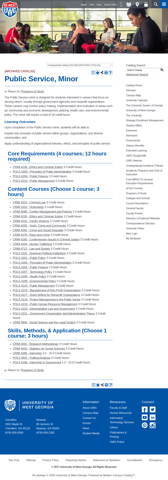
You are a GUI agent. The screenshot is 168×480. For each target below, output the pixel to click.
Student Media (91, 433)
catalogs (41, 475)
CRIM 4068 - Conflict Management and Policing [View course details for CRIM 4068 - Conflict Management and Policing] (42, 211)
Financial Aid (133, 140)
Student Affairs (134, 125)
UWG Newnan (134, 160)
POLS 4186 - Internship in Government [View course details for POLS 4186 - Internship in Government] (37, 362)
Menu (164, 4)
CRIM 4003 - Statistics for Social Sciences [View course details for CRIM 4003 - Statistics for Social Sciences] (39, 348)
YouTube (145, 417)
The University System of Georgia (144, 105)
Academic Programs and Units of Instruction (144, 172)
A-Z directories (128, 4)
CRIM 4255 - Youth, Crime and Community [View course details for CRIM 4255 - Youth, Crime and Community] (39, 225)
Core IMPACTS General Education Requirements (139, 181)
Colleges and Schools (138, 198)
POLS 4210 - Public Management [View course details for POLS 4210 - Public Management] (34, 181)
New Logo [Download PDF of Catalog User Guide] (131, 233)
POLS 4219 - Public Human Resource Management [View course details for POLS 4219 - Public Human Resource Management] (45, 304)
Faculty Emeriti (134, 213)
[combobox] (80, 65)
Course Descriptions (137, 203)
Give (99, 4)
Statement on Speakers (106, 460)
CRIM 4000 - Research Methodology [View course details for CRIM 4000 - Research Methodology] (35, 344)
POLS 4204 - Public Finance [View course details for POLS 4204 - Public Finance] (30, 176)
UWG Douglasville (136, 155)
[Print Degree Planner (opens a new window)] (93, 72)
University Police (135, 228)
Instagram (152, 425)
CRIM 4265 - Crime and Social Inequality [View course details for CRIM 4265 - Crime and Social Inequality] (38, 230)
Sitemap (31, 460)
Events (87, 423)
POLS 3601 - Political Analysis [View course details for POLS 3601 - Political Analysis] (31, 358)
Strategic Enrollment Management (144, 120)
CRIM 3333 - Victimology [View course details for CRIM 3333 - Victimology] (28, 207)
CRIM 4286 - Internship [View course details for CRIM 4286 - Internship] (27, 353)
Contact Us (89, 418)
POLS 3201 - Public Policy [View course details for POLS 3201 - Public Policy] (29, 258)
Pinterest (145, 425)
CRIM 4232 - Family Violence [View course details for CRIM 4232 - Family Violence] (31, 221)
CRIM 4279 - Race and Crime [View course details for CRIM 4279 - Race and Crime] (31, 235)
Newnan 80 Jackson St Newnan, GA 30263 (47, 424)
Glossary (131, 90)
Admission (131, 135)
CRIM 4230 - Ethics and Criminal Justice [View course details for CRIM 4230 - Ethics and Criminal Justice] (38, 167)
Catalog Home (134, 85)
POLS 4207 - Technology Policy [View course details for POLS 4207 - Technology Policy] (32, 272)
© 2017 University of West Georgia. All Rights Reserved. (84, 467)
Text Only (13, 460)
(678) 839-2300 (45, 432)
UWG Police (117, 441)
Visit (92, 4)
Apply (84, 4)
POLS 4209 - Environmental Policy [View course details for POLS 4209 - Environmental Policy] (34, 281)
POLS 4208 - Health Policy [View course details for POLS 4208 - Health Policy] (29, 276)
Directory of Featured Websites (143, 218)
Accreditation (134, 460)
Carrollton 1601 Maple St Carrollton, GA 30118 (17, 424)
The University (134, 115)
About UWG (110, 4)
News (86, 428)
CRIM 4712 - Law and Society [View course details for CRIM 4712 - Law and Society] (31, 248)
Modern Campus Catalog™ (119, 475)
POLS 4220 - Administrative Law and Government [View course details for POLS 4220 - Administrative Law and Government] (44, 308)
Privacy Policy (51, 460)
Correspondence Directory (140, 223)
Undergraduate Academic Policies (144, 165)
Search (156, 4)
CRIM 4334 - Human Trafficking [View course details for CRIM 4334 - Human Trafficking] (32, 244)
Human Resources (121, 413)
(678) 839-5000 (14, 432)
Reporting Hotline (76, 460)
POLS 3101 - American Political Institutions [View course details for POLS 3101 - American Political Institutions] (39, 253)
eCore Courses (134, 188)
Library (114, 427)
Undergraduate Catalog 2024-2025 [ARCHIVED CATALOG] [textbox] (74, 65)
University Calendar (137, 100)
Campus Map (133, 95)
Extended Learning (136, 150)
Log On (146, 4)
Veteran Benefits (135, 145)
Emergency (155, 460)
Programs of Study (32, 91)
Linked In (152, 417)
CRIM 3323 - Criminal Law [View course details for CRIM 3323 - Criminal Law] (29, 202)
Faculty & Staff (118, 407)
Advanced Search (137, 74)
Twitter (152, 409)
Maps (137, 4)
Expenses (131, 130)
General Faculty (134, 208)
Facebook (145, 409)
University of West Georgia (10, 9)
